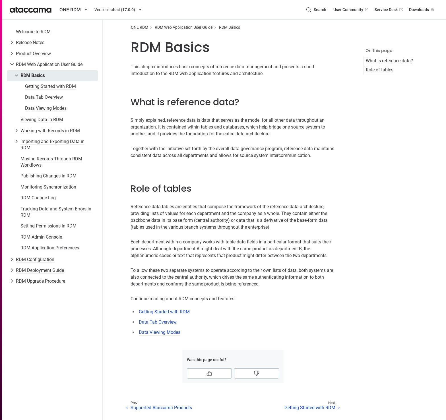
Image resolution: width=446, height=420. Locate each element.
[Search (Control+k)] (316, 10)
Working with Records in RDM (50, 130)
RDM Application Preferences (49, 248)
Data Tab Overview (44, 97)
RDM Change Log (38, 197)
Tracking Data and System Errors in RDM (55, 212)
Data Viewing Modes (46, 108)
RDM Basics (32, 75)
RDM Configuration (35, 259)
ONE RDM (139, 27)
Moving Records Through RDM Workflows (51, 162)
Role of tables (379, 70)
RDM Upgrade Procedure (40, 281)
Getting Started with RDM (50, 86)
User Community (351, 9)
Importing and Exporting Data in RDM (52, 144)
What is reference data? (389, 60)
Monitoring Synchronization (48, 187)
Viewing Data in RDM (41, 119)
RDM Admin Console (41, 237)
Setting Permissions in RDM (48, 226)
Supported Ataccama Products (161, 407)
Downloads (422, 9)
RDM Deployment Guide (40, 270)
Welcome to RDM (33, 31)
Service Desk (389, 9)
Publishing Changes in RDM (48, 176)
